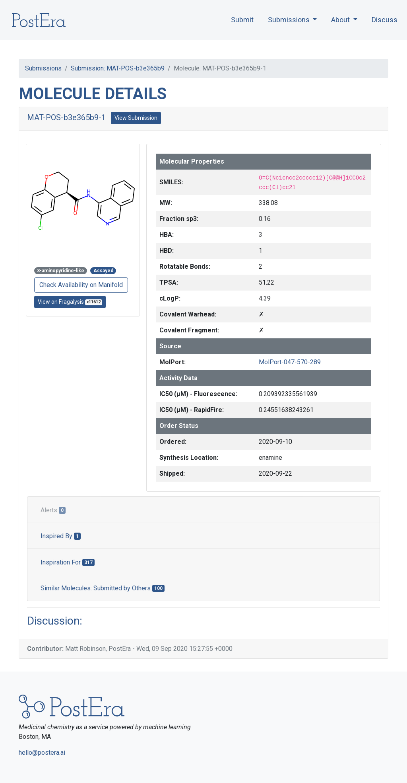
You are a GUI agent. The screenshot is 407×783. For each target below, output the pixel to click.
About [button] (341, 20)
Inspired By (61, 536)
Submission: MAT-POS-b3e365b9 (118, 68)
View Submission (135, 118)
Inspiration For (68, 562)
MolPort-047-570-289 (290, 362)
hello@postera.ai (42, 752)
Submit (242, 20)
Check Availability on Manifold (81, 285)
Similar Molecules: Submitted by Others (103, 588)
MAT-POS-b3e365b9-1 (66, 117)
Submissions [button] (289, 20)
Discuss (384, 20)
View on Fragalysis (70, 302)
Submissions (43, 68)
